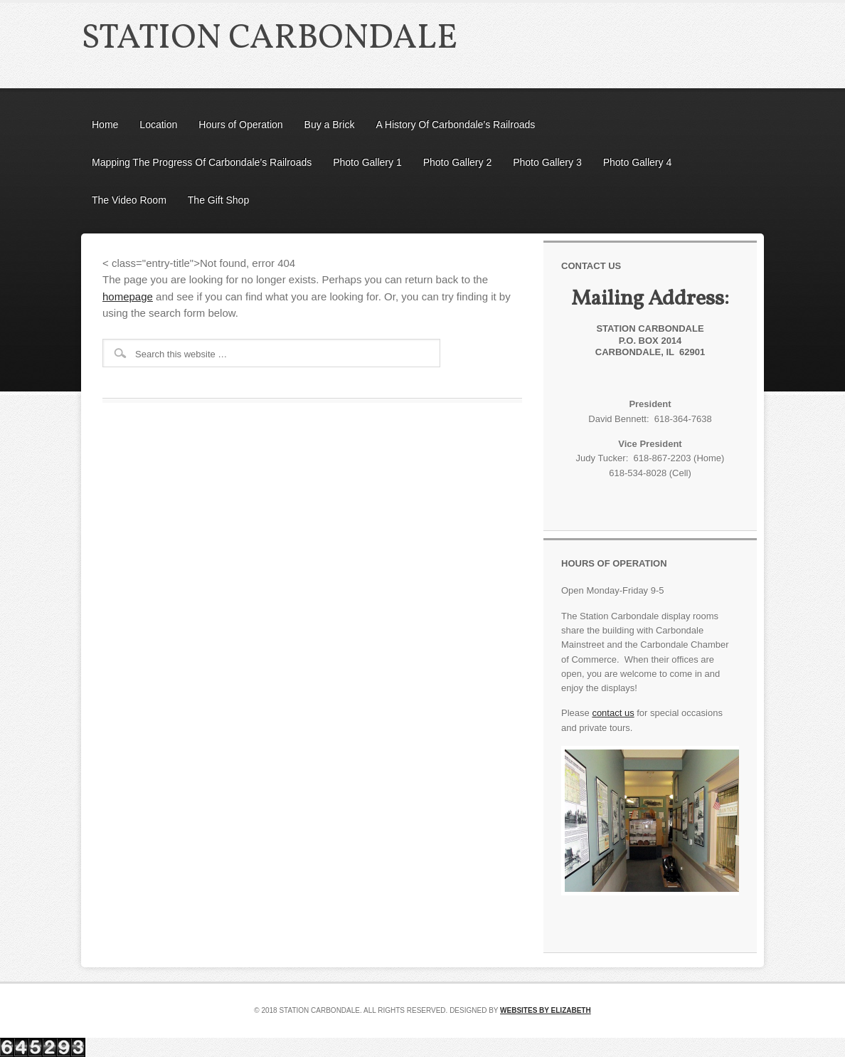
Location (158, 124)
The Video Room (129, 200)
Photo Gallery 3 (547, 162)
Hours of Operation (240, 124)
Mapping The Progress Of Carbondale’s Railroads (202, 162)
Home (105, 124)
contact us (613, 713)
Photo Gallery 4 (637, 162)
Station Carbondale (269, 39)
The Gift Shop (218, 200)
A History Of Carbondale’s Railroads (455, 124)
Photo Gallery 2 (457, 162)
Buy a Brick (329, 124)
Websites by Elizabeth (545, 1010)
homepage (127, 296)
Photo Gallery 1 (367, 162)
